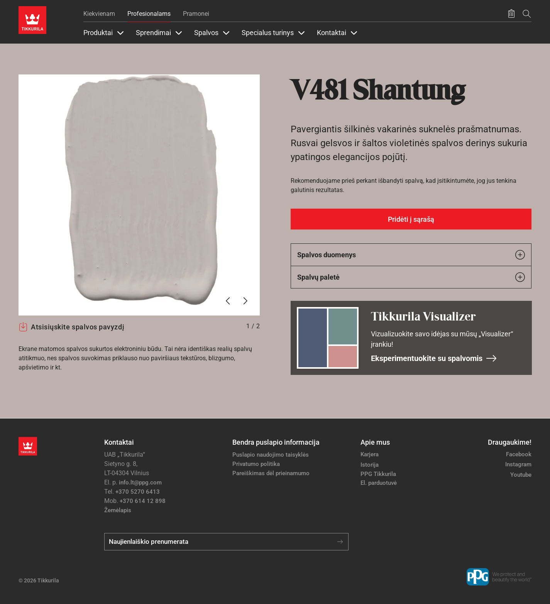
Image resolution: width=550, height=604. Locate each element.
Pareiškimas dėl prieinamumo (271, 473)
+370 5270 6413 (137, 491)
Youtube (520, 474)
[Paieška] (526, 13)
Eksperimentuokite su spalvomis (434, 358)
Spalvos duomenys (411, 255)
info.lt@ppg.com (140, 482)
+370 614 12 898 (143, 501)
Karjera (369, 454)
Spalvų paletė (411, 277)
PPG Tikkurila (378, 474)
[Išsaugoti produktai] (511, 14)
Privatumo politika (256, 464)
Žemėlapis (117, 510)
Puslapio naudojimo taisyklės (270, 454)
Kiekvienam (99, 13)
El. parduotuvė (378, 482)
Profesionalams (149, 13)
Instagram (518, 464)
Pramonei (196, 13)
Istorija (369, 464)
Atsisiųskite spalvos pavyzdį (71, 326)
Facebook (518, 454)
